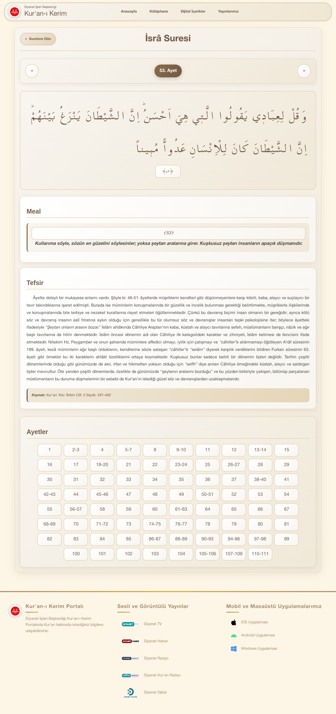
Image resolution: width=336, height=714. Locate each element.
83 (76, 539)
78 (207, 524)
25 (207, 465)
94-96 (234, 539)
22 (155, 465)
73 (128, 524)
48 (155, 495)
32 (102, 480)
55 (49, 510)
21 (128, 465)
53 (260, 495)
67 (286, 510)
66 (260, 510)
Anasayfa (129, 11)
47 (128, 495)
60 (155, 510)
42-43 (49, 495)
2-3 (75, 450)
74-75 (155, 524)
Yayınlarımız (228, 11)
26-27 (234, 465)
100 (76, 554)
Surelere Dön (39, 39)
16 (49, 465)
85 (128, 539)
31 (76, 480)
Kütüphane (159, 11)
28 (260, 465)
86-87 (155, 539)
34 (155, 480)
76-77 (181, 524)
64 (207, 510)
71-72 (102, 524)
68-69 (49, 524)
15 (286, 450)
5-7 (128, 450)
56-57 (76, 510)
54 (286, 495)
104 (181, 554)
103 (155, 554)
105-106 (207, 554)
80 (260, 524)
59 (128, 510)
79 (234, 524)
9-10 (181, 450)
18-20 (102, 465)
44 (76, 495)
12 (234, 450)
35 (181, 480)
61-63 (181, 510)
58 (102, 510)
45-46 (102, 495)
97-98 (260, 539)
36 (207, 480)
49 (181, 495)
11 (207, 450)
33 (128, 480)
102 (128, 554)
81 (286, 524)
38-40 (260, 480)
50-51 (207, 495)
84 (102, 539)
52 (234, 495)
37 (234, 480)
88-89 (181, 539)
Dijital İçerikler (193, 11)
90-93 (207, 539)
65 (234, 510)
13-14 (260, 450)
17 (76, 465)
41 (286, 480)
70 (76, 524)
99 (286, 539)
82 (49, 539)
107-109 (233, 554)
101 (102, 554)
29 (286, 465)
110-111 (260, 554)
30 (49, 480)
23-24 (181, 465)
